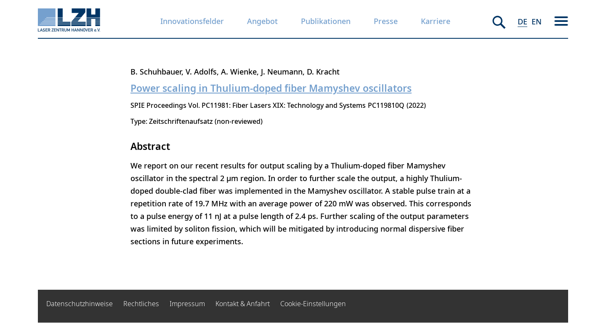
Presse (386, 21)
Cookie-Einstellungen (313, 303)
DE (522, 21)
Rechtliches (141, 303)
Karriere (435, 21)
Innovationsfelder (192, 21)
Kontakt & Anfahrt (242, 303)
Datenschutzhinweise (79, 303)
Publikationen (326, 21)
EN (537, 21)
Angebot (262, 21)
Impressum (187, 303)
